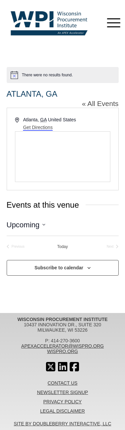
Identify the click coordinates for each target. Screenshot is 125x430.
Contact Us (63, 383)
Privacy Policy (62, 401)
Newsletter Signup (62, 392)
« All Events (100, 103)
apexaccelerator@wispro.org (62, 346)
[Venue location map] (62, 157)
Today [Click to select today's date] (62, 246)
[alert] (63, 75)
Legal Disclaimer (62, 411)
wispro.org (62, 351)
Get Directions (38, 127)
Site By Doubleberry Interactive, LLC (62, 423)
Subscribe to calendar (58, 267)
